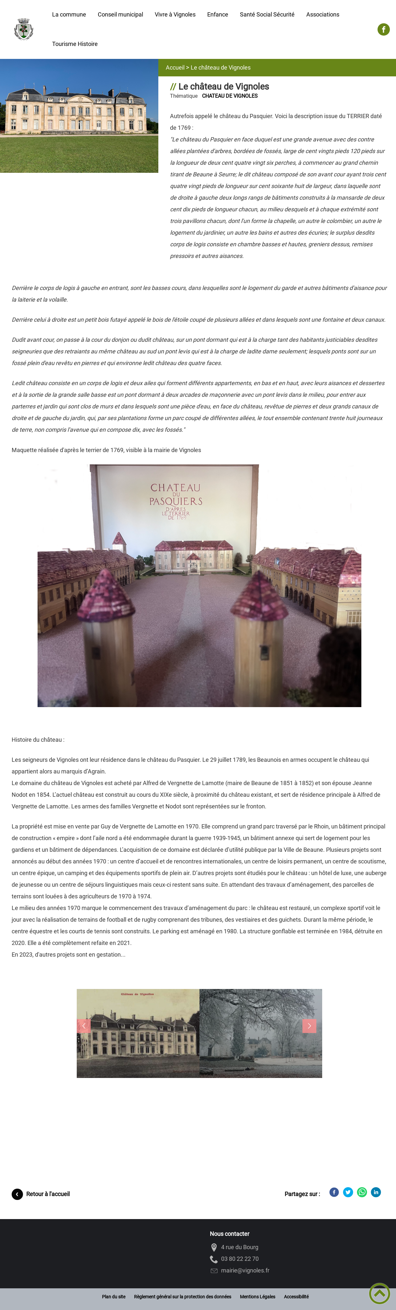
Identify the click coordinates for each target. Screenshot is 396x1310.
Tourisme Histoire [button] (75, 43)
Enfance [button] (217, 14)
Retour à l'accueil (48, 1194)
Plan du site (113, 1296)
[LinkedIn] (375, 1192)
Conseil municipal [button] (120, 14)
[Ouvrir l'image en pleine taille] (79, 116)
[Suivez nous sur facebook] (383, 29)
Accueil (175, 67)
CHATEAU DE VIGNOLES (230, 96)
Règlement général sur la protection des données (182, 1296)
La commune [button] (69, 14)
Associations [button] (322, 14)
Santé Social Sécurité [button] (267, 14)
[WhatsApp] (362, 1192)
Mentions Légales (257, 1296)
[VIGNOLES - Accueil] (23, 29)
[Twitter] (348, 1192)
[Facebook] (334, 1192)
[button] (138, 1037)
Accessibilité (296, 1296)
